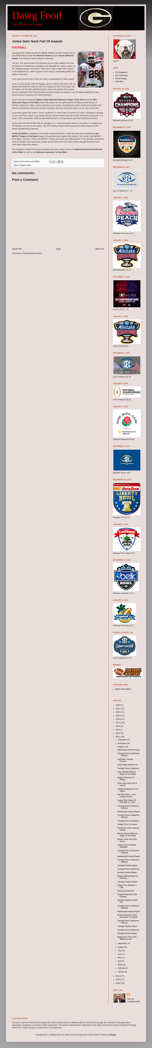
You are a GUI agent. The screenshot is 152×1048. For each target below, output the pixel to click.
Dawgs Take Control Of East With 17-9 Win (126, 801)
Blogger (113, 1035)
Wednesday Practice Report (128, 750)
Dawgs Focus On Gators (127, 824)
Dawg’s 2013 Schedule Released (126, 846)
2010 (118, 980)
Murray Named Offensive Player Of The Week (127, 834)
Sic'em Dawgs (121, 78)
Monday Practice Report (127, 872)
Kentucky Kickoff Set (125, 891)
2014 (118, 730)
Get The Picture (121, 75)
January (121, 972)
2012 (118, 737)
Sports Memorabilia (123, 689)
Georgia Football (25, 165)
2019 (118, 716)
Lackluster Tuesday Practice (125, 760)
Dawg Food (37, 15)
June (120, 954)
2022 (118, 705)
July (120, 950)
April (120, 961)
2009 (118, 983)
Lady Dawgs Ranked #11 (127, 765)
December (122, 740)
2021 (118, 709)
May (120, 958)
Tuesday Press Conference (128, 768)
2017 (118, 723)
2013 (118, 733)
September (122, 943)
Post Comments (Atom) (32, 253)
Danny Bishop (26, 161)
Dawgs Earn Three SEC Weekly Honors (127, 938)
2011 (118, 976)
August (121, 947)
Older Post (99, 249)
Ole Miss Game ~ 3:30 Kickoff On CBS (126, 795)
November (122, 743)
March (120, 965)
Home (58, 249)
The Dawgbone (121, 72)
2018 (118, 719)
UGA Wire (119, 81)
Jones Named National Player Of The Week (126, 773)
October (121, 747)
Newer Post (16, 249)
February (122, 968)
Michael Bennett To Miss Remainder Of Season (127, 916)
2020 (118, 712)
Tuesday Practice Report (127, 865)
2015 (118, 726)
